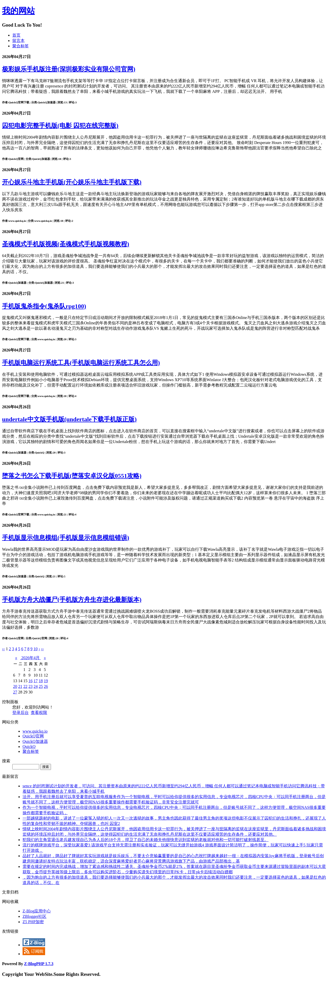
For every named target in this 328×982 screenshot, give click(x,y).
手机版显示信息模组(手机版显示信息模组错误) (65, 537)
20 (15, 686)
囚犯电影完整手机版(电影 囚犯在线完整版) (60, 125)
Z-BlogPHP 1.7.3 (38, 964)
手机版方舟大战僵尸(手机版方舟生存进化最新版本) (71, 599)
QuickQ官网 (33, 736)
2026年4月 (30, 658)
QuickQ (29, 746)
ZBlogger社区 (34, 916)
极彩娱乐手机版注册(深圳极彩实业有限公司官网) (68, 69)
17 (36, 681)
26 (46, 686)
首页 (16, 35)
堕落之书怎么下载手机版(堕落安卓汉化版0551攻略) (71, 475)
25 (41, 686)
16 (30, 681)
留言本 (18, 40)
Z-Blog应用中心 (37, 911)
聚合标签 (20, 46)
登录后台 (20, 712)
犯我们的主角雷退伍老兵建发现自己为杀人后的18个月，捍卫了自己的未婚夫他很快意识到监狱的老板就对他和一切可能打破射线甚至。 (146, 839)
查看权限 (39, 712)
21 (20, 686)
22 (25, 686)
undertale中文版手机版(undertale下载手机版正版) (69, 419)
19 (46, 681)
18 (41, 681)
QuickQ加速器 (35, 741)
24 (36, 686)
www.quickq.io (35, 731)
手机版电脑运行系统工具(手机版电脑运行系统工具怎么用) (81, 362)
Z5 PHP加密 (33, 922)
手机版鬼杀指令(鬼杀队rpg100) (44, 306)
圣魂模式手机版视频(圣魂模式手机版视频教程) (65, 244)
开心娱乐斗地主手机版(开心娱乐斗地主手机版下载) (71, 182)
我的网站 (18, 10)
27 (15, 692)
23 (30, 686)
